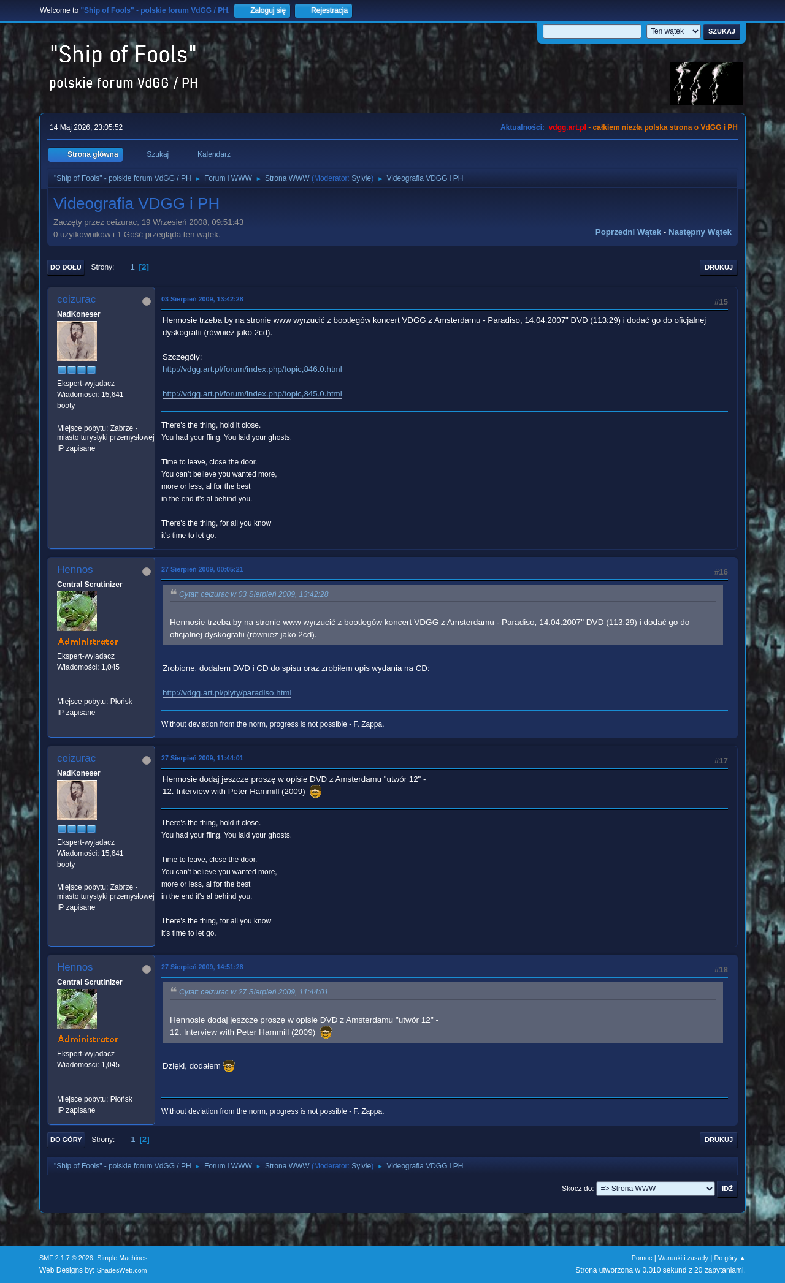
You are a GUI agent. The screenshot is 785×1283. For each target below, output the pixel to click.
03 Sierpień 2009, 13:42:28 (202, 299)
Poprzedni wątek (628, 232)
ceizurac (76, 299)
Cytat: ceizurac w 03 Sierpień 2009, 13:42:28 (253, 594)
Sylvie (361, 178)
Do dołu (66, 267)
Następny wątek (700, 232)
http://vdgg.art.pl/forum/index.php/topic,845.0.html (252, 393)
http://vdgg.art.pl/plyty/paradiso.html (227, 692)
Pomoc (642, 1258)
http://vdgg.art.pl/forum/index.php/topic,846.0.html (252, 369)
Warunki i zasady (683, 1258)
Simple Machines (122, 1258)
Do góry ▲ (730, 1258)
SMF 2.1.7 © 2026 (66, 1258)
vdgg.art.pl (567, 127)
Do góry (66, 1139)
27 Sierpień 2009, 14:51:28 (202, 967)
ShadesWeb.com (122, 1270)
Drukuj (719, 267)
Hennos (75, 569)
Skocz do (577, 1188)
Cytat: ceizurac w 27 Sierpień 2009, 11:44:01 (253, 992)
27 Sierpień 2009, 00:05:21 (202, 569)
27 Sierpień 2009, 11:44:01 (202, 758)
